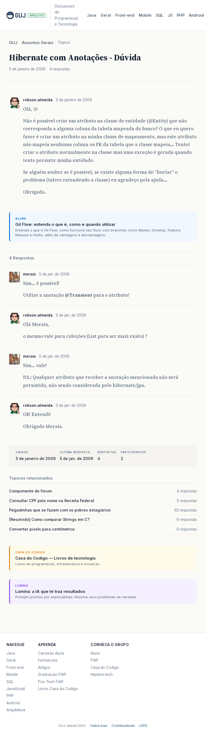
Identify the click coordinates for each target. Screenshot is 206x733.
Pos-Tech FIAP (51, 682)
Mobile (145, 15)
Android (196, 15)
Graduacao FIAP (52, 674)
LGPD (143, 726)
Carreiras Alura (51, 653)
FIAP (94, 660)
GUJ (13, 42)
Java (91, 15)
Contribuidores (123, 726)
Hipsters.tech (102, 674)
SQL (159, 15)
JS (170, 15)
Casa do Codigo (105, 667)
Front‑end (124, 15)
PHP (181, 15)
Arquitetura (15, 710)
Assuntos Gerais (37, 42)
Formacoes (47, 660)
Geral (106, 15)
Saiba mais (99, 726)
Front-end (15, 667)
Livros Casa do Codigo (58, 689)
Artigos (44, 667)
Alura (95, 653)
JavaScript (15, 689)
